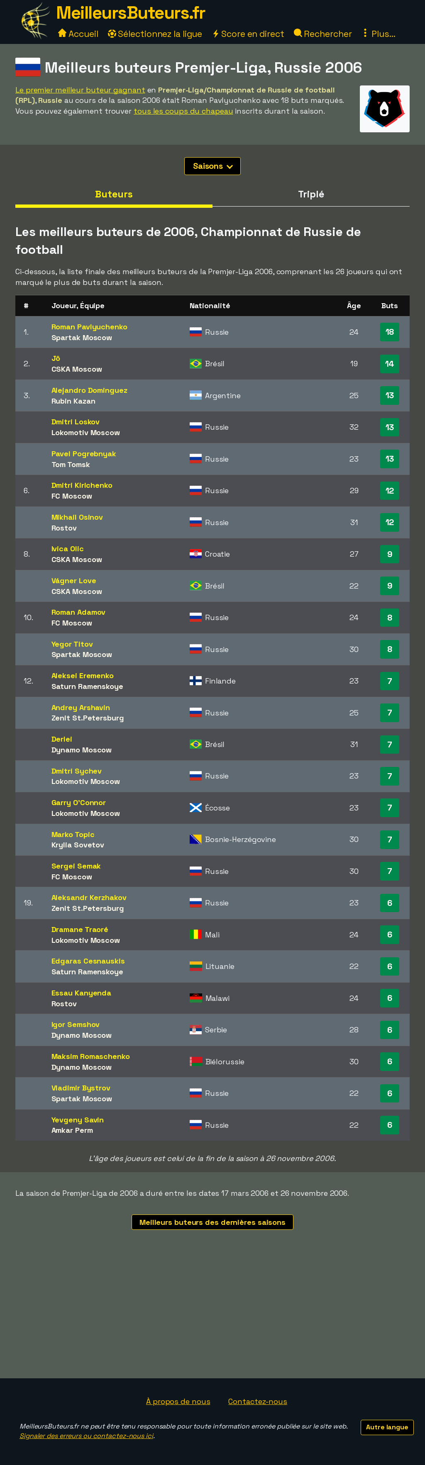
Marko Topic (73, 834)
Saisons (213, 166)
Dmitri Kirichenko (81, 485)
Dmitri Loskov (75, 421)
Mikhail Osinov (77, 517)
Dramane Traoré (80, 929)
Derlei (61, 739)
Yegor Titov (72, 644)
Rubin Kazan (73, 401)
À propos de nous (178, 1401)
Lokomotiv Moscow (85, 432)
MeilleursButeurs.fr (130, 13)
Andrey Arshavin (80, 707)
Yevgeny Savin (77, 1119)
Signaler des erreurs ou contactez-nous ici (86, 1435)
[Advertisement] (212, 1316)
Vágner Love (73, 580)
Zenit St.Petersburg (87, 718)
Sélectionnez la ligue (155, 33)
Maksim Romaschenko (90, 1056)
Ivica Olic (67, 548)
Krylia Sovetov (78, 844)
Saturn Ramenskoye (87, 686)
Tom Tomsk (70, 464)
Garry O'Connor (78, 802)
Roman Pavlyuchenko (89, 326)
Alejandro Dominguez (89, 390)
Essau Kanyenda (81, 993)
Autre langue (387, 1427)
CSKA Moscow (76, 369)
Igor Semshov (75, 1024)
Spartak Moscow (81, 337)
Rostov (64, 528)
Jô (56, 358)
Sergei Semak (76, 866)
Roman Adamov (78, 612)
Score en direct (248, 33)
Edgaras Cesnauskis (88, 961)
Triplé (311, 194)
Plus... (378, 33)
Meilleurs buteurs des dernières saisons (212, 1222)
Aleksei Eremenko (82, 675)
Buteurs (113, 194)
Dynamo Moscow (81, 749)
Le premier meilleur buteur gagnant (80, 90)
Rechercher (323, 33)
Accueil (78, 33)
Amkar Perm (72, 1130)
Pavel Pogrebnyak (83, 453)
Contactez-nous (257, 1401)
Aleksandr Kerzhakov (89, 897)
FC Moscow (71, 496)
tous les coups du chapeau (183, 111)
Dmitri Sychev (76, 771)
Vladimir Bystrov (80, 1088)
